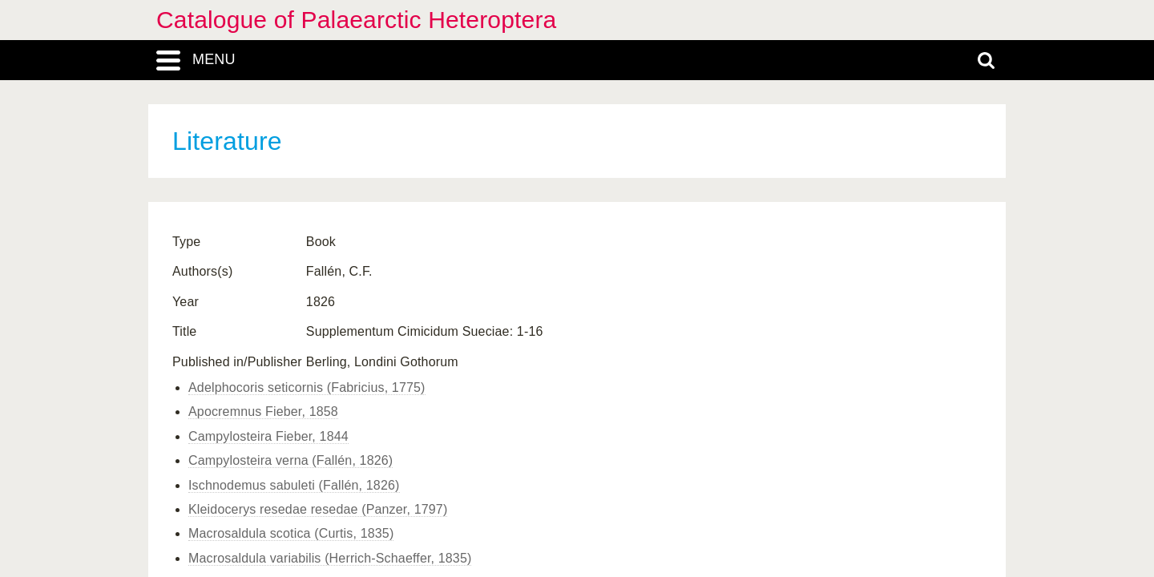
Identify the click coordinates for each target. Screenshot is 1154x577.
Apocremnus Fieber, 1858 (263, 411)
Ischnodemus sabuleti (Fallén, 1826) (294, 485)
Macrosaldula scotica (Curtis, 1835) (290, 533)
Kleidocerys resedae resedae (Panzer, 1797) (317, 509)
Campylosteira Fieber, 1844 (268, 436)
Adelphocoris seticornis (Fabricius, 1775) (307, 387)
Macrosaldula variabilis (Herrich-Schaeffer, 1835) (329, 558)
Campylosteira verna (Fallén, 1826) (290, 460)
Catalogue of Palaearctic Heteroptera (356, 19)
